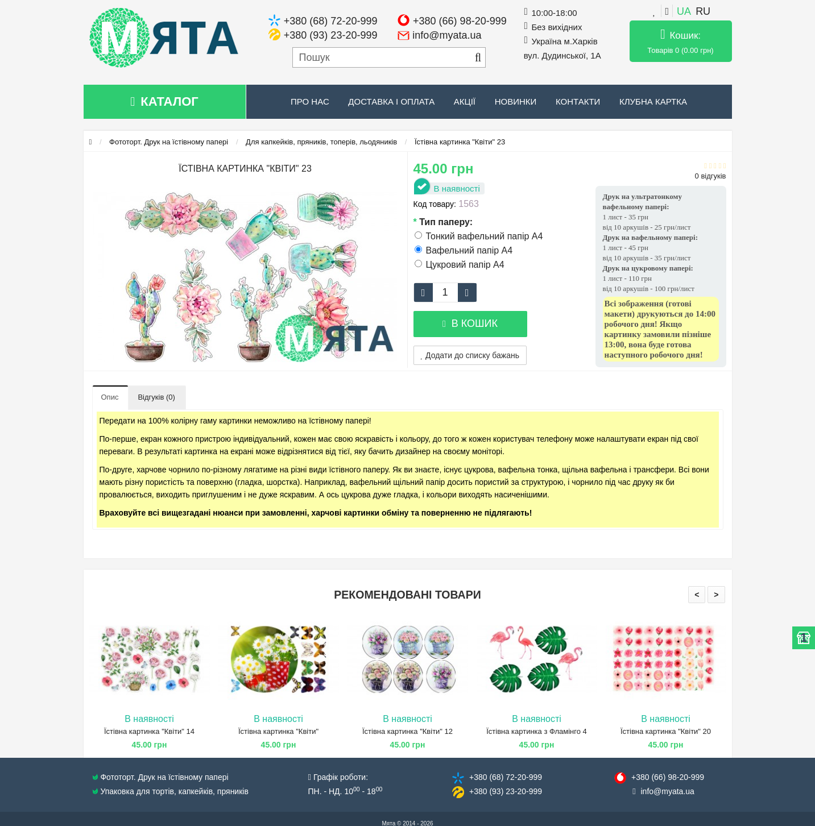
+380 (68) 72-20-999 (331, 21)
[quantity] (445, 292)
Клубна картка (653, 101)
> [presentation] (716, 594)
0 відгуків (710, 176)
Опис (110, 397)
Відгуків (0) (156, 397)
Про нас (310, 101)
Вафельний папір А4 (464, 250)
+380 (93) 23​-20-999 (505, 791)
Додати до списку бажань (470, 355)
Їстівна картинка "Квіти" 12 (407, 731)
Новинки (516, 101)
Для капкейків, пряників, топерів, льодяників (321, 142)
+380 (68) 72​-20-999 (505, 777)
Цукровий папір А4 (459, 264)
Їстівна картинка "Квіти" (278, 731)
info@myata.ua (446, 35)
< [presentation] (696, 594)
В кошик (470, 323)
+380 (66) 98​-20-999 (667, 777)
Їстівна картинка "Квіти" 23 (460, 142)
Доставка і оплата (391, 101)
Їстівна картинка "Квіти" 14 (149, 731)
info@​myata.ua (667, 791)
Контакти (578, 101)
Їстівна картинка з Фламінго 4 (536, 731)
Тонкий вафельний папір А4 (479, 236)
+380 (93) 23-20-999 (331, 35)
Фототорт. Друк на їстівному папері (168, 142)
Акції (464, 101)
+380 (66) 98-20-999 (460, 21)
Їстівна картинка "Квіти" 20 (665, 731)
